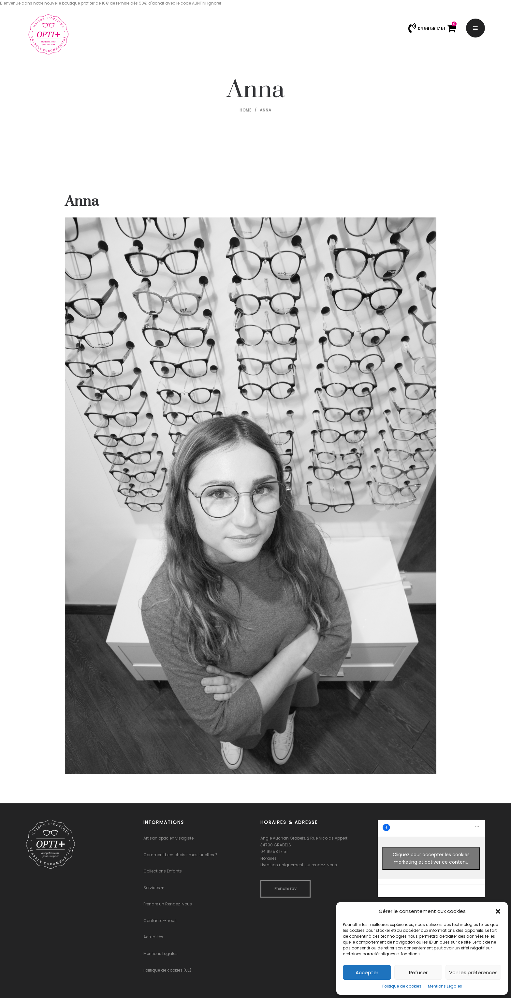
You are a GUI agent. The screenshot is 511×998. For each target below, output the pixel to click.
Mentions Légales (445, 986)
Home (246, 110)
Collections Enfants (162, 871)
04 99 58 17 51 (273, 851)
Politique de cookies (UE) (167, 970)
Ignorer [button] (214, 3)
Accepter (367, 972)
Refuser (418, 972)
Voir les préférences (473, 972)
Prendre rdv (285, 888)
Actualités (153, 937)
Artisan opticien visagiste (168, 838)
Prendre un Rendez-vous (167, 904)
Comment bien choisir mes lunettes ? (180, 854)
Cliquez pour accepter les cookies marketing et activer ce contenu (431, 858)
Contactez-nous (160, 920)
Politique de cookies (401, 986)
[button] (498, 911)
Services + (153, 887)
